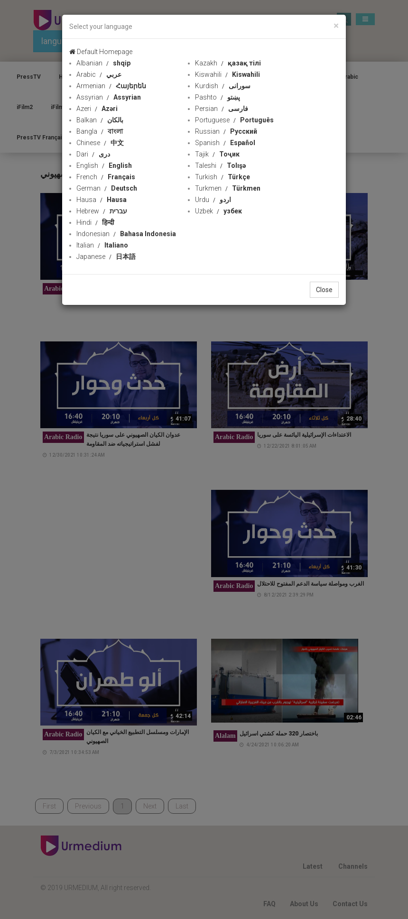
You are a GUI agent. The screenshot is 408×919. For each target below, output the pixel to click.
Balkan (99, 120)
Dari (93, 154)
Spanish (225, 143)
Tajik (217, 154)
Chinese (100, 143)
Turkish (222, 177)
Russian (226, 131)
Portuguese (234, 120)
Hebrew (101, 211)
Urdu (213, 199)
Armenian (111, 86)
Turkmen (227, 188)
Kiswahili (227, 74)
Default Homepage (100, 51)
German (106, 188)
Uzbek (218, 211)
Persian (221, 108)
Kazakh (228, 63)
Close (324, 290)
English (104, 165)
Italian (102, 245)
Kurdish (222, 86)
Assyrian (108, 97)
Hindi (95, 222)
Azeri (97, 108)
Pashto (217, 97)
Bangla (99, 131)
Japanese (106, 256)
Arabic (98, 74)
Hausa (101, 199)
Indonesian (126, 234)
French (105, 177)
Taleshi (220, 165)
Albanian (103, 63)
